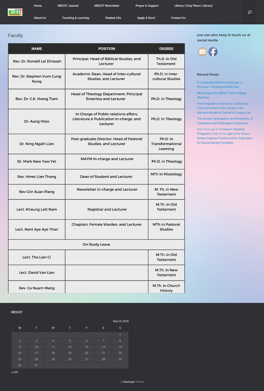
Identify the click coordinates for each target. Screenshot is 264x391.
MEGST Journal (68, 6)
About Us (40, 18)
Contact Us (178, 18)
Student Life (113, 18)
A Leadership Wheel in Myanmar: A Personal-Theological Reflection (219, 85)
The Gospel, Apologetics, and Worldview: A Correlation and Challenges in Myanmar (225, 121)
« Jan (14, 372)
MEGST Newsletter (106, 6)
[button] (249, 12)
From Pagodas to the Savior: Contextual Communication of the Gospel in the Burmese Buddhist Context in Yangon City (224, 108)
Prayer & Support (147, 6)
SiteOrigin (129, 382)
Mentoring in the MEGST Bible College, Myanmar (222, 95)
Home (38, 6)
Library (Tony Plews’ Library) (193, 6)
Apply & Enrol (146, 18)
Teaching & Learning (75, 18)
